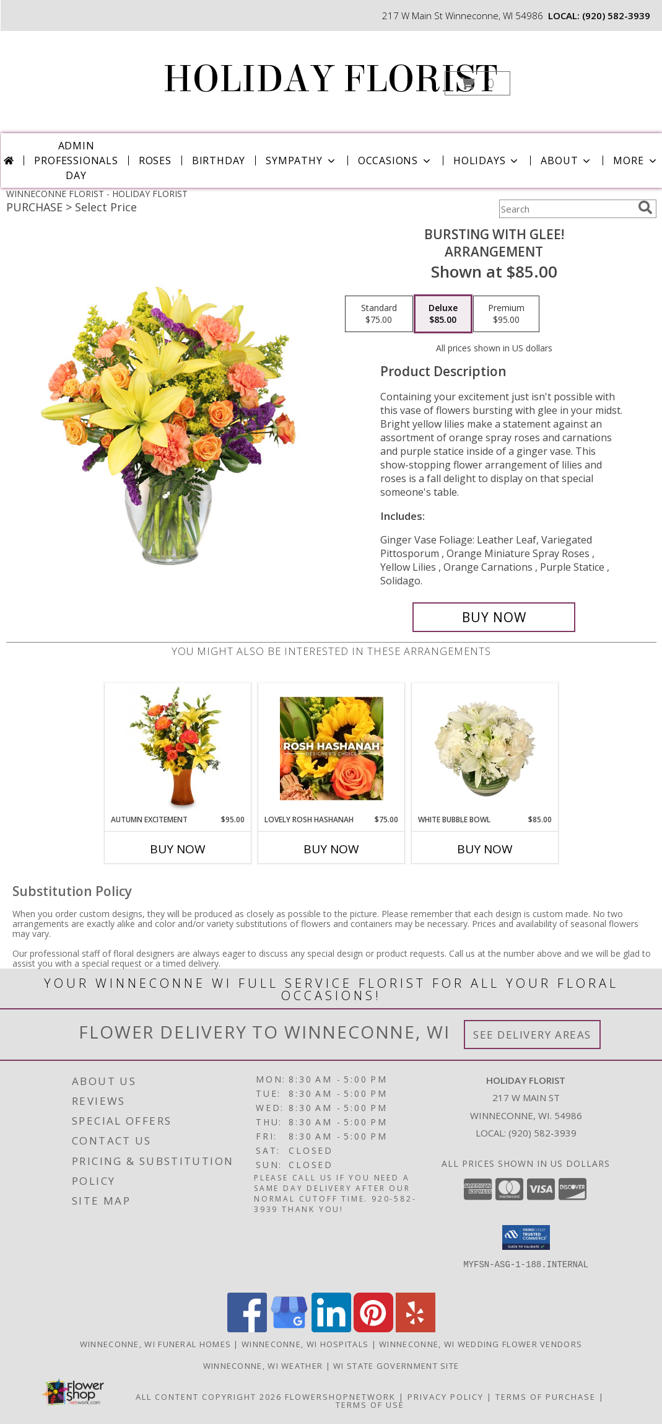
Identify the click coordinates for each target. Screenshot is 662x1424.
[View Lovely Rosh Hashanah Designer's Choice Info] (331, 748)
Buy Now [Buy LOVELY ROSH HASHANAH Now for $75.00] (331, 849)
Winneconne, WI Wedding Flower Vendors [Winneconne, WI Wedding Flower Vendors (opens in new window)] (480, 1344)
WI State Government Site (396, 1365)
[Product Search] (566, 209)
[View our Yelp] (415, 1329)
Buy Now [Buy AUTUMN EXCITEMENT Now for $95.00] (178, 849)
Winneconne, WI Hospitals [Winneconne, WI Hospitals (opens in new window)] (305, 1344)
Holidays (486, 160)
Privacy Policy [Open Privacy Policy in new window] (445, 1396)
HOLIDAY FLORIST (330, 79)
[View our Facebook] (247, 1329)
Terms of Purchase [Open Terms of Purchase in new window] (545, 1396)
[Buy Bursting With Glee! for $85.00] (493, 617)
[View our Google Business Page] (289, 1329)
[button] (477, 83)
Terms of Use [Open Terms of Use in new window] (370, 1404)
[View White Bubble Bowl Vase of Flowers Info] (485, 748)
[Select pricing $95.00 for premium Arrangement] (506, 314)
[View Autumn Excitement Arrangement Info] (178, 748)
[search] (645, 207)
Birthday (218, 160)
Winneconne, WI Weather (263, 1365)
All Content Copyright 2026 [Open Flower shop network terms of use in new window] (209, 1396)
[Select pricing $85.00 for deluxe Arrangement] (443, 314)
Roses (155, 160)
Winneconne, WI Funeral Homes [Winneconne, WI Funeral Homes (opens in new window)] (155, 1344)
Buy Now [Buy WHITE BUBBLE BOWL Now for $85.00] (485, 849)
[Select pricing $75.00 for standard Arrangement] (379, 314)
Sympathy (301, 160)
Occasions (395, 160)
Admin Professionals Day (76, 160)
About (567, 160)
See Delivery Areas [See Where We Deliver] (532, 1034)
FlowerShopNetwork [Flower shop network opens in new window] (340, 1396)
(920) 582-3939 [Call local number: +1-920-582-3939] (616, 15)
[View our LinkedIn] (331, 1329)
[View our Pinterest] (373, 1329)
